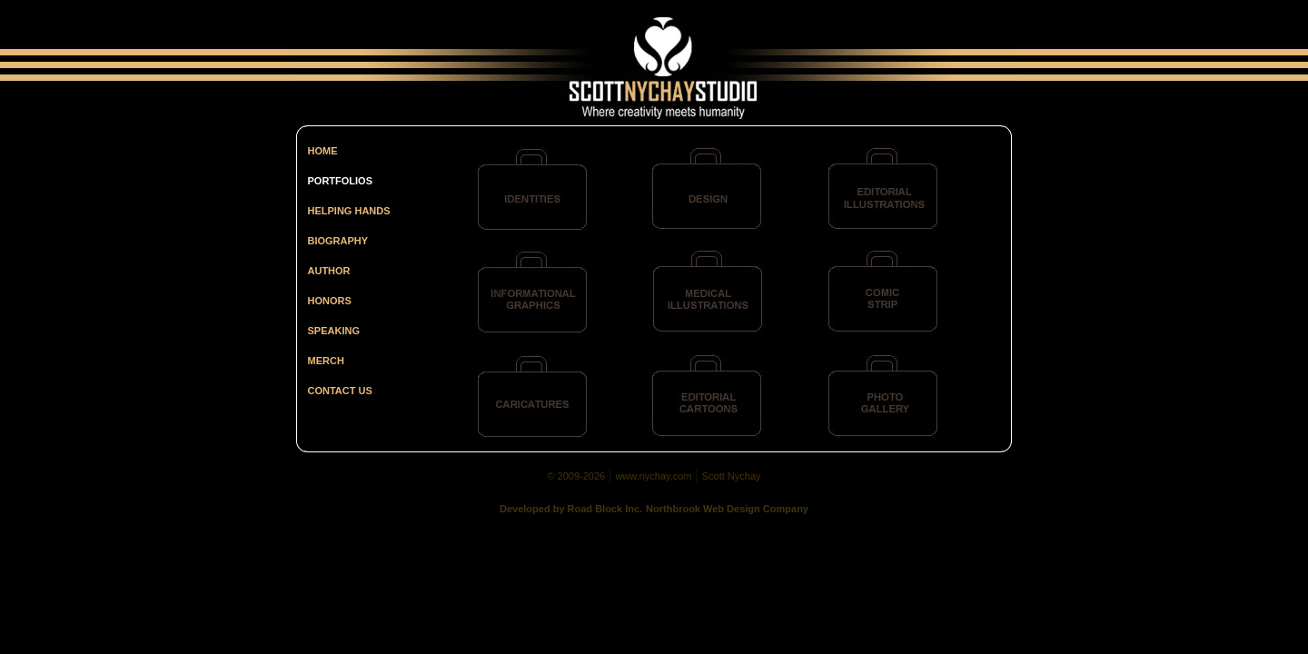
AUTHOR (329, 270)
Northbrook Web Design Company (727, 508)
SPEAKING (334, 330)
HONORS (330, 300)
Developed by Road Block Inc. (571, 508)
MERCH (326, 360)
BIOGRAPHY (338, 240)
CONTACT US (340, 390)
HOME (323, 150)
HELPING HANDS (349, 210)
